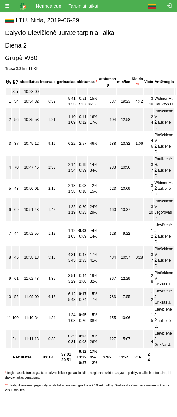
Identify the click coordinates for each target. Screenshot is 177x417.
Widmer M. (163, 98)
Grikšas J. (162, 284)
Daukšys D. (164, 104)
